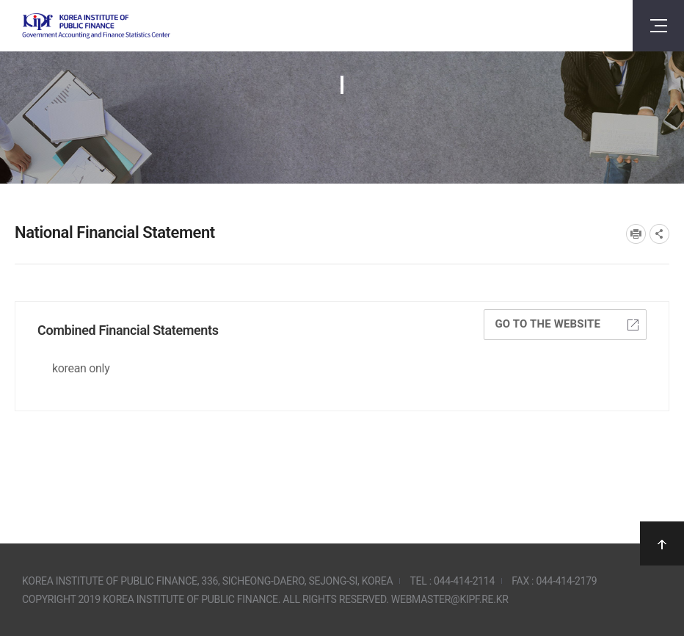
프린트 (636, 234)
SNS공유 (659, 234)
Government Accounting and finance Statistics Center (96, 26)
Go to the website (566, 323)
